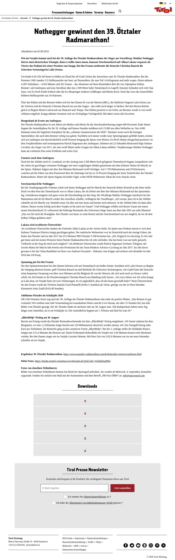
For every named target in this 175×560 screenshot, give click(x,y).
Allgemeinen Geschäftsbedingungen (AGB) (91, 502)
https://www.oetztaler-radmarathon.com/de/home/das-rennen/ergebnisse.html (102, 354)
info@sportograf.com (134, 375)
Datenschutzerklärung (95, 496)
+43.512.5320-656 (16, 545)
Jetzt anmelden (122, 488)
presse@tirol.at (33, 545)
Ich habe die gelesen (89, 502)
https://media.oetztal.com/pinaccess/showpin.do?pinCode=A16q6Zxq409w (73, 361)
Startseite (24, 18)
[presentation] (87, 513)
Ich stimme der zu (89, 496)
